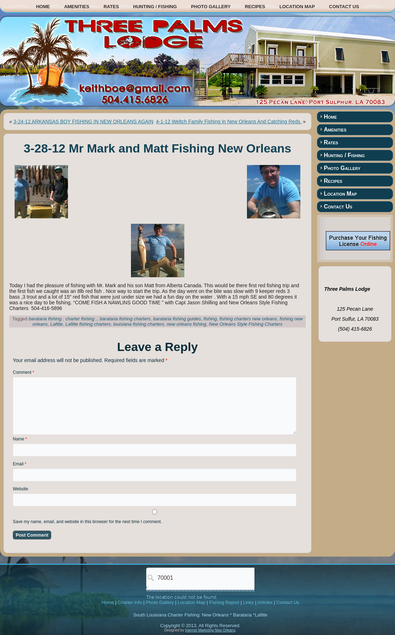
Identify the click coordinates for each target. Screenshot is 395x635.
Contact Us (344, 6)
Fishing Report (224, 602)
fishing (210, 318)
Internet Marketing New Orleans (210, 630)
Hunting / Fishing (155, 6)
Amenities (76, 6)
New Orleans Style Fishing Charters (246, 324)
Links (248, 602)
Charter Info (130, 602)
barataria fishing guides (177, 318)
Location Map (297, 6)
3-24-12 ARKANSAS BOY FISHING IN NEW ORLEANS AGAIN (83, 121)
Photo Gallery (211, 6)
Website (20, 488)
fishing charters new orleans (248, 318)
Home (43, 6)
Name (20, 439)
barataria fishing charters (125, 318)
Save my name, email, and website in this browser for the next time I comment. (87, 521)
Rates (111, 6)
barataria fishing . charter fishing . (62, 318)
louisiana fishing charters (138, 324)
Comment (23, 372)
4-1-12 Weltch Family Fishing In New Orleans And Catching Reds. (228, 121)
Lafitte (56, 324)
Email (19, 463)
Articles (265, 602)
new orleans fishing (186, 324)
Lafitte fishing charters (88, 324)
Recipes (255, 6)
